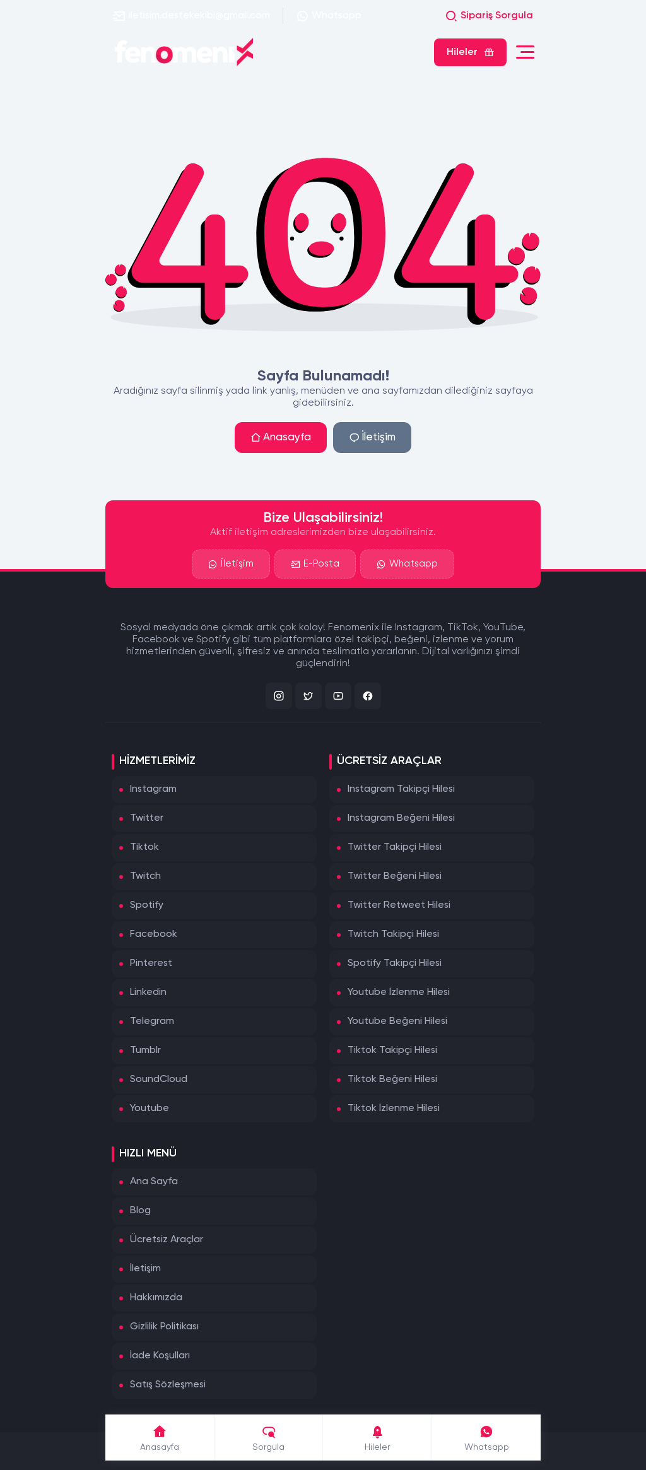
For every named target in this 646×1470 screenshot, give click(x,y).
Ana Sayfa (154, 1182)
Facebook (153, 934)
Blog (140, 1211)
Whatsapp (328, 15)
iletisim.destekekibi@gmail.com (191, 15)
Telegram (152, 1021)
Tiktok (144, 847)
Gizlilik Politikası (164, 1327)
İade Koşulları (160, 1356)
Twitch (145, 876)
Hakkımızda (156, 1298)
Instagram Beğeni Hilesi (401, 818)
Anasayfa (280, 437)
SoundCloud (158, 1079)
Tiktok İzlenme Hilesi (394, 1108)
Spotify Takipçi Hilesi (395, 963)
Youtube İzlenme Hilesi (399, 992)
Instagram (153, 789)
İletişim (372, 437)
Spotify (146, 905)
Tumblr (145, 1050)
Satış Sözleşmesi (168, 1385)
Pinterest (151, 963)
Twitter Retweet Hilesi (399, 905)
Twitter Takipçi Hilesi (395, 847)
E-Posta (315, 565)
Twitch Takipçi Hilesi (393, 934)
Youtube (149, 1108)
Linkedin (148, 992)
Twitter (146, 818)
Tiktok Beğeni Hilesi (392, 1079)
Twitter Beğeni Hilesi (395, 876)
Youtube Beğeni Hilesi (397, 1021)
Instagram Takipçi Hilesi (401, 789)
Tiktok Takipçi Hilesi (392, 1050)
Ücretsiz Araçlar (166, 1240)
